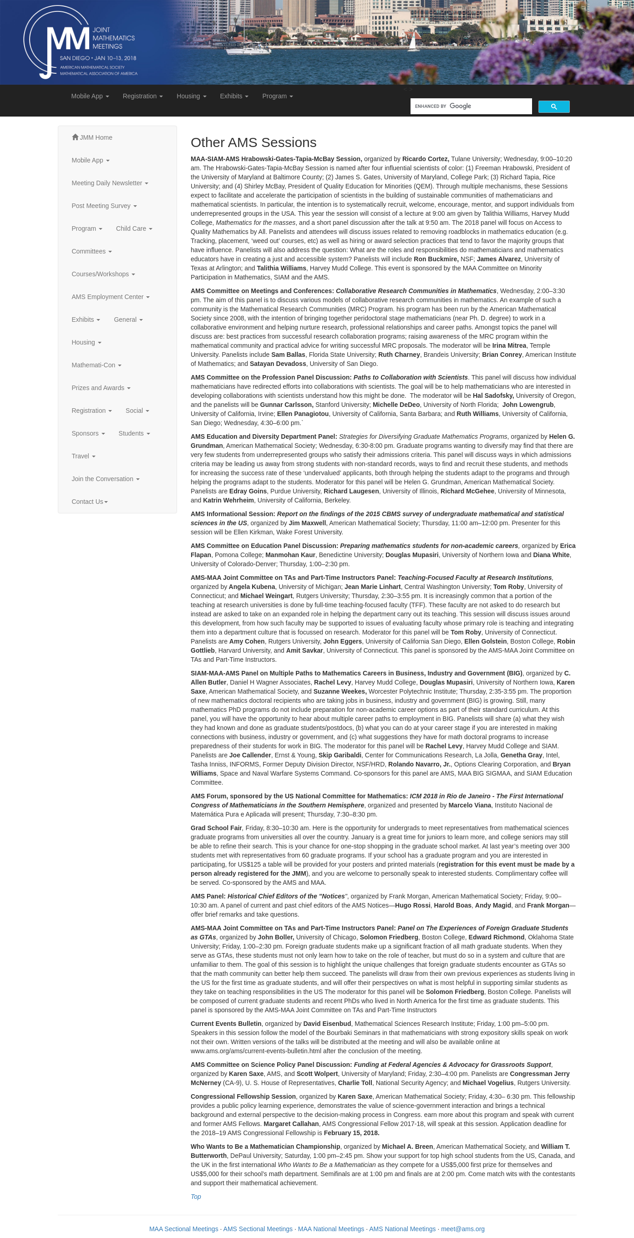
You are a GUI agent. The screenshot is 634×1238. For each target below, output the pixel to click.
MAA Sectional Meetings (183, 1229)
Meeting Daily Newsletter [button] (110, 183)
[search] (470, 106)
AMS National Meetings (402, 1229)
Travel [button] (84, 456)
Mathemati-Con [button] (97, 365)
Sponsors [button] (88, 433)
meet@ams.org (463, 1229)
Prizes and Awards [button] (101, 387)
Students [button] (134, 433)
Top (196, 1196)
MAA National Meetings (331, 1229)
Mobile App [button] (90, 96)
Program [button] (277, 96)
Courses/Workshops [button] (104, 274)
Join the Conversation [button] (106, 478)
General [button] (128, 319)
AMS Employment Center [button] (111, 296)
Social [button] (137, 410)
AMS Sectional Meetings (258, 1229)
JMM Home (92, 137)
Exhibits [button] (234, 96)
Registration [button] (143, 96)
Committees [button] (92, 251)
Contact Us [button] (90, 501)
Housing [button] (191, 96)
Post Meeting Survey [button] (104, 205)
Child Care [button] (134, 228)
